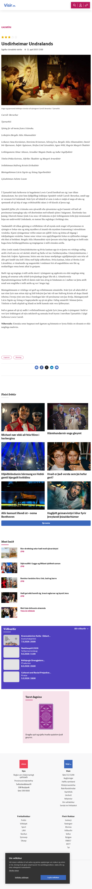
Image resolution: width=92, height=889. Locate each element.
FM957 (68, 841)
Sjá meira (46, 523)
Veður (68, 834)
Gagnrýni (7, 357)
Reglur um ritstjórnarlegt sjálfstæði (24, 776)
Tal (68, 848)
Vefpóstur (68, 799)
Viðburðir (68, 831)
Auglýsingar (68, 778)
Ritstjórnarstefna (68, 785)
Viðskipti (23, 824)
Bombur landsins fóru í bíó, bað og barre (38, 579)
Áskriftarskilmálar (68, 789)
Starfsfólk (68, 792)
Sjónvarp (23, 837)
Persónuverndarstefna (23, 781)
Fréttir (23, 820)
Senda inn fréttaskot (68, 806)
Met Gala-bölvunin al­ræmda (33, 608)
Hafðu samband (68, 782)
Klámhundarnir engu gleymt (64, 433)
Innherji (68, 820)
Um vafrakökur (68, 802)
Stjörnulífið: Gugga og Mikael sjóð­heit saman (40, 564)
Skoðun (24, 834)
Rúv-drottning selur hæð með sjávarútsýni (39, 549)
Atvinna (68, 827)
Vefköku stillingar (22, 877)
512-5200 (70, 775)
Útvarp (23, 841)
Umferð (68, 795)
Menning (18, 357)
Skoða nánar (14, 871)
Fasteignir (68, 824)
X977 (68, 844)
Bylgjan (68, 837)
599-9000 (26, 791)
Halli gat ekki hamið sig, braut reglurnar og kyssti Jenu (44, 594)
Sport (23, 827)
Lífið (24, 831)
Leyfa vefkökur (53, 877)
